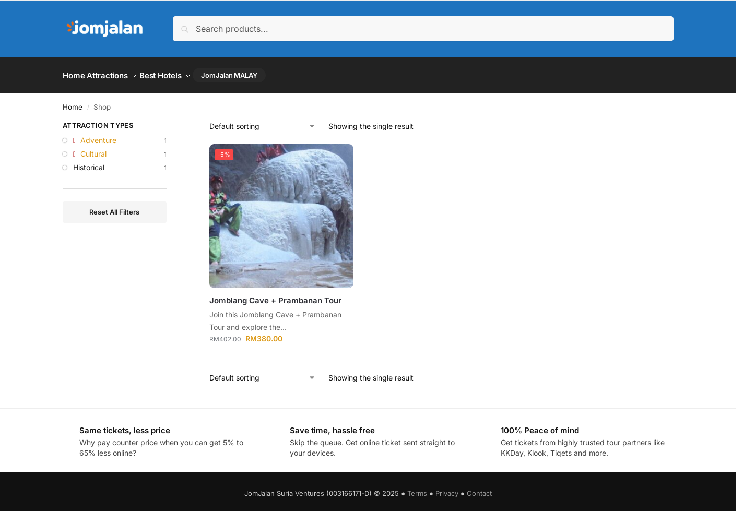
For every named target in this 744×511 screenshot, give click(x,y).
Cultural (93, 149)
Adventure (98, 136)
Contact (479, 489)
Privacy (446, 489)
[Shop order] (262, 121)
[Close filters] (170, 122)
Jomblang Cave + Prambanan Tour (275, 296)
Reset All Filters (114, 207)
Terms (417, 489)
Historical (88, 162)
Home (72, 102)
